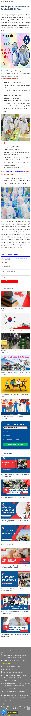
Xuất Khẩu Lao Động (9, 1)
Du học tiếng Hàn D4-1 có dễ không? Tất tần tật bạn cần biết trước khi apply (15, 475)
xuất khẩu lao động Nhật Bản (15, 171)
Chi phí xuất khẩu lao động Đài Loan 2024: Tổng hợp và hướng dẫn (15, 373)
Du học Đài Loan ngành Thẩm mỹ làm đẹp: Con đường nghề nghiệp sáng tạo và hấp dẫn (14, 566)
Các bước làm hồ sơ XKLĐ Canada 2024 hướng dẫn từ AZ (15, 309)
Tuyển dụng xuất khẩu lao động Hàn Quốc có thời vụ (15, 330)
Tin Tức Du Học (6, 453)
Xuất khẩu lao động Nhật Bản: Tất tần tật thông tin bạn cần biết (14, 351)
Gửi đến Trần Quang (9, 281)
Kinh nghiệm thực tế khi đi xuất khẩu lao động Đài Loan (14, 395)
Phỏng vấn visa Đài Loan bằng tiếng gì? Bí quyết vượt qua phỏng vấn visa (14, 520)
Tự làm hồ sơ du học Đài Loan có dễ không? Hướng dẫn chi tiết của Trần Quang (15, 543)
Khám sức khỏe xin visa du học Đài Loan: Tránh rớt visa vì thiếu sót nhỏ (15, 635)
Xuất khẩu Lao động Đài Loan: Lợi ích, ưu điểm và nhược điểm (15, 417)
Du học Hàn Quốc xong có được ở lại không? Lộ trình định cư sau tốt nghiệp (14, 612)
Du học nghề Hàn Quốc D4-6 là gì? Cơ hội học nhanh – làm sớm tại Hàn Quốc (15, 589)
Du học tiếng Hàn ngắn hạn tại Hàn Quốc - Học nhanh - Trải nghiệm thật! (15, 498)
